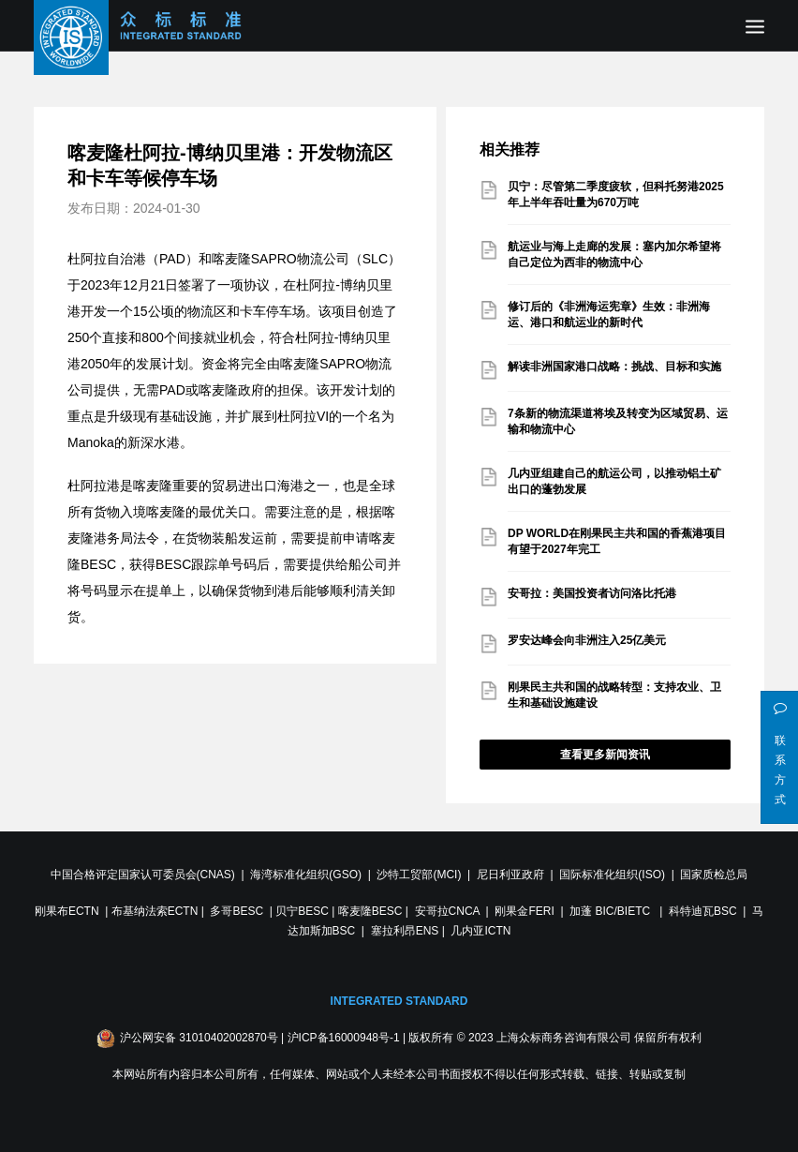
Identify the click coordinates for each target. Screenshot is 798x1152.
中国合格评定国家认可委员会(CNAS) (143, 874)
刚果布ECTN (67, 911)
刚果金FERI (524, 911)
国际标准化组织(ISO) (612, 874)
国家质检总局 (713, 874)
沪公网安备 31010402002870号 (199, 1037)
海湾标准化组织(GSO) (306, 874)
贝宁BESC (302, 911)
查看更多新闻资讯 (605, 754)
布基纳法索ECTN (155, 911)
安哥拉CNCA (447, 911)
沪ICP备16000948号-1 (344, 1037)
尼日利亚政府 (510, 874)
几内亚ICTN (480, 930)
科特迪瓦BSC (703, 911)
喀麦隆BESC (370, 911)
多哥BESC (236, 911)
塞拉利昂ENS (405, 930)
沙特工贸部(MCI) (419, 874)
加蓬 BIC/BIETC (611, 911)
